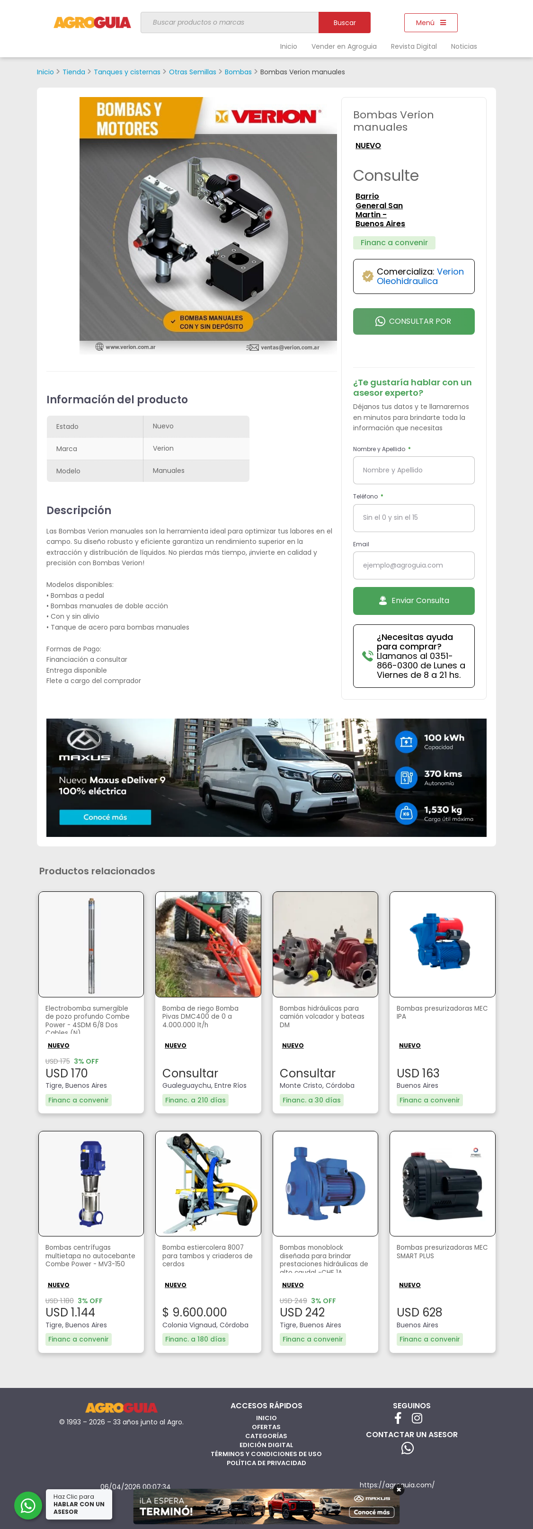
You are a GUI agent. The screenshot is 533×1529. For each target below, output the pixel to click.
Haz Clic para (80, 1504)
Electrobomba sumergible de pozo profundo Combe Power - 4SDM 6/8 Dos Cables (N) (90, 1021)
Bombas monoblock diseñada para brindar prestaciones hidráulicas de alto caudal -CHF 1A (324, 1260)
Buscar (345, 22)
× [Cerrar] (398, 1489)
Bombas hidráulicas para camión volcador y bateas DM (323, 1019)
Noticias (464, 46)
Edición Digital (266, 1443)
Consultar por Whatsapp (413, 325)
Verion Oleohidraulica (420, 276)
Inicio (288, 46)
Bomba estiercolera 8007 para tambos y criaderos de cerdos (200, 1257)
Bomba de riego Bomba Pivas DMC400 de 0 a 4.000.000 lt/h (206, 1019)
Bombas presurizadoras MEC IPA (441, 1014)
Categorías (266, 1434)
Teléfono (366, 496)
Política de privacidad (266, 1461)
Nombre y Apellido (380, 449)
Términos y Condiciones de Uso (266, 1452)
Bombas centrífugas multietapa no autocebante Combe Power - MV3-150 (84, 1260)
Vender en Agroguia (344, 46)
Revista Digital (414, 46)
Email (361, 544)
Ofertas (266, 1425)
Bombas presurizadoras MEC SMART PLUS (441, 1252)
